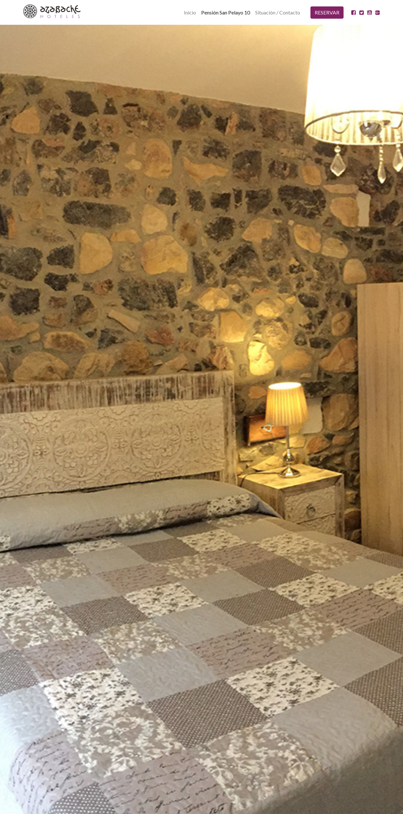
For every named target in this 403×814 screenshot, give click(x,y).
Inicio (190, 12)
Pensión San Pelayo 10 (225, 12)
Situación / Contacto (277, 12)
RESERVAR (327, 12)
